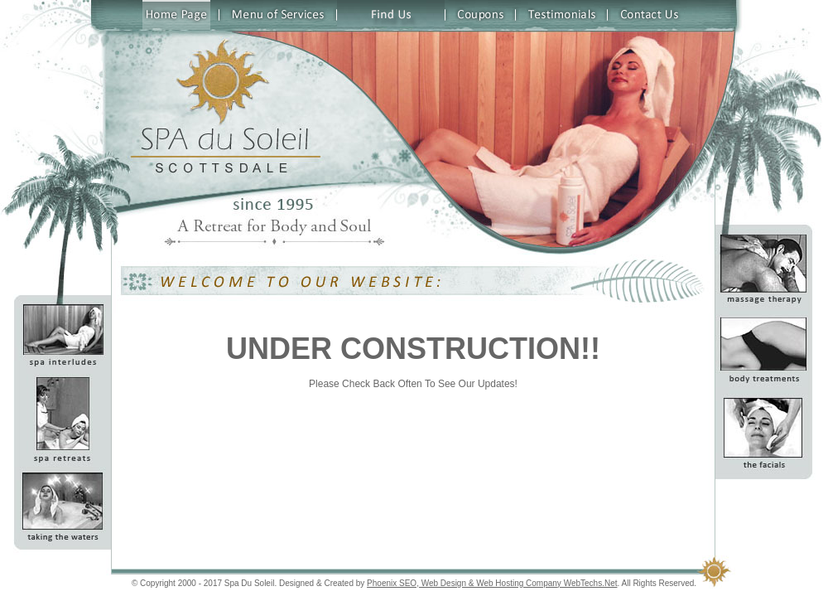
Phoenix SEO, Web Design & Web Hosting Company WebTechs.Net (492, 583)
